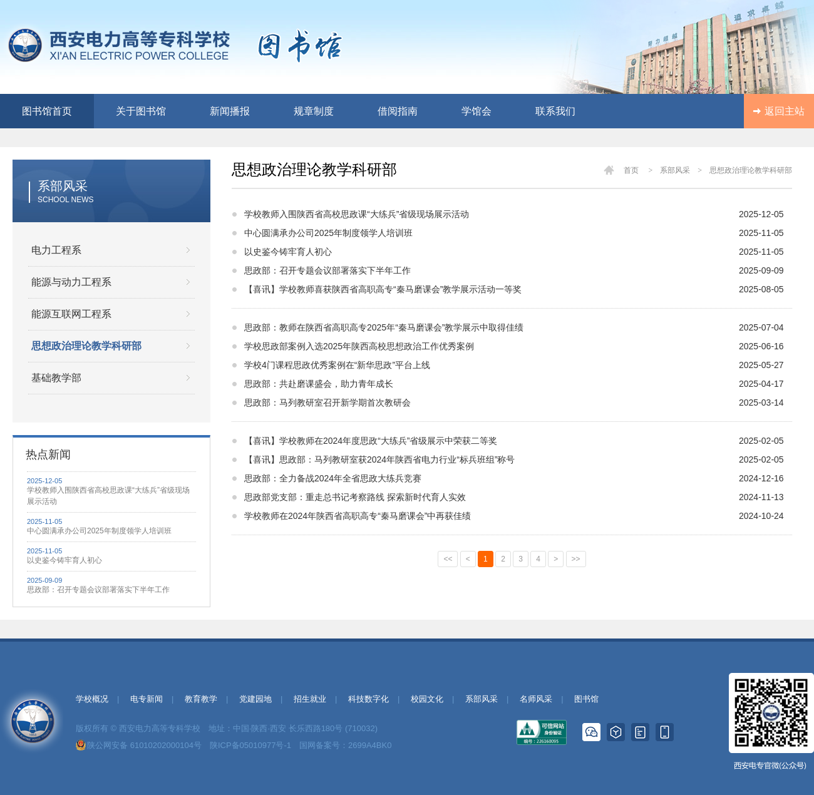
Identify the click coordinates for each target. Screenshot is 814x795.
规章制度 (314, 111)
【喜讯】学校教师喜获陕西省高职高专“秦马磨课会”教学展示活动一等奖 (383, 289)
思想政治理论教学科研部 (86, 346)
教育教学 (201, 699)
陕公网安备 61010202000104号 (144, 745)
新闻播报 (230, 111)
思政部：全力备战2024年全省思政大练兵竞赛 (332, 478)
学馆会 (476, 111)
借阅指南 (398, 111)
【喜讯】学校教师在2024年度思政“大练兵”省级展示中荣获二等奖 (370, 441)
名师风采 (536, 699)
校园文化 (427, 699)
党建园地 (255, 699)
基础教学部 (56, 377)
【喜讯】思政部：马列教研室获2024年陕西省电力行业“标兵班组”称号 (379, 459)
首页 (631, 170)
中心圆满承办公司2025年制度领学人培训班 (99, 530)
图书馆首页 (47, 111)
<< (447, 559)
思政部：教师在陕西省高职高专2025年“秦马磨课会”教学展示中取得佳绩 (383, 327)
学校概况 (92, 699)
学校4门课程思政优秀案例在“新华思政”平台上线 (337, 365)
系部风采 (481, 699)
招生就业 (310, 699)
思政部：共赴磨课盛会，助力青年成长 (318, 384)
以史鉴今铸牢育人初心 (64, 560)
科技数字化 (368, 699)
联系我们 (555, 111)
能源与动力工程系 (71, 282)
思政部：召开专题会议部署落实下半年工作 (98, 589)
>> (576, 559)
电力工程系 (56, 250)
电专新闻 (146, 699)
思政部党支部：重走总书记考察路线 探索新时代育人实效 (355, 497)
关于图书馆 (141, 111)
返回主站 (785, 111)
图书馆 (586, 699)
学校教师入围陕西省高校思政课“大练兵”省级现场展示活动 (108, 496)
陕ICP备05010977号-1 (250, 745)
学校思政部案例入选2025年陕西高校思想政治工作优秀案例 (359, 346)
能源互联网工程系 (71, 314)
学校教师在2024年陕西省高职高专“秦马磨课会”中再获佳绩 (357, 516)
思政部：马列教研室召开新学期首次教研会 (327, 403)
